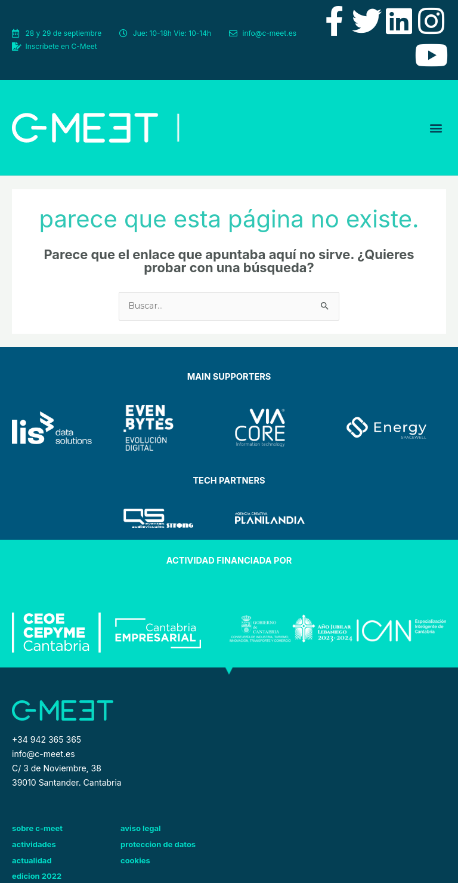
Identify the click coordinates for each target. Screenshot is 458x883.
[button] (436, 127)
